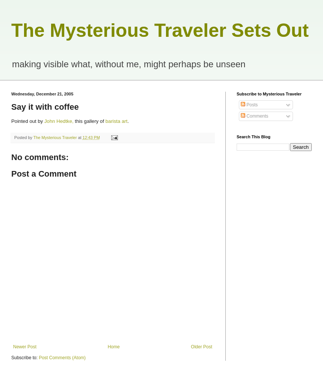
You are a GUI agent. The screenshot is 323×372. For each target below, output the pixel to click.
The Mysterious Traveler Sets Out (160, 30)
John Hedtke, (59, 121)
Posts (249, 104)
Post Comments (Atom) (62, 357)
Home (114, 346)
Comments (254, 116)
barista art (117, 121)
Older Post (201, 346)
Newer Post (24, 346)
